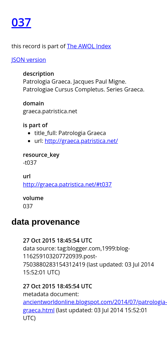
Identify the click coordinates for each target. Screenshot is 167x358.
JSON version (28, 60)
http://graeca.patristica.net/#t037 (67, 184)
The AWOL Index (89, 46)
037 (21, 22)
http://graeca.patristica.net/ (81, 141)
